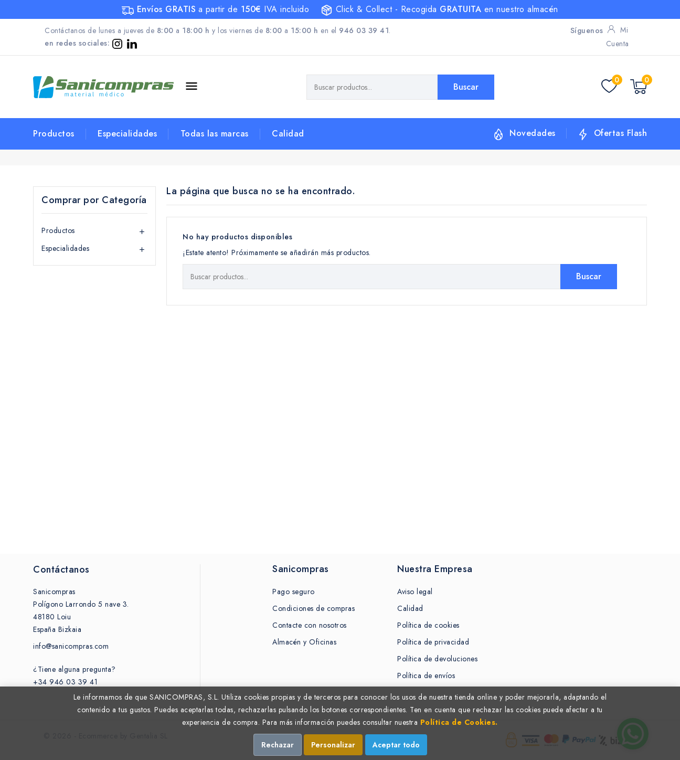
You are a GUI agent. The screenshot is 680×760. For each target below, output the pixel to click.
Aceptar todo (396, 745)
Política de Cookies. (459, 722)
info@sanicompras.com (71, 646)
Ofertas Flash (620, 133)
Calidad (288, 134)
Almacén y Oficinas (304, 642)
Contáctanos (61, 569)
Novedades (532, 133)
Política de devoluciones (437, 658)
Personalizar (333, 745)
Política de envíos (426, 675)
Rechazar (277, 745)
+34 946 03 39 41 (65, 682)
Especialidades (127, 134)
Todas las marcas (214, 134)
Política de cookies (428, 625)
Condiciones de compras (313, 608)
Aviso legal (415, 591)
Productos (54, 134)
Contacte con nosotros (309, 625)
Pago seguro (293, 591)
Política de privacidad (433, 642)
